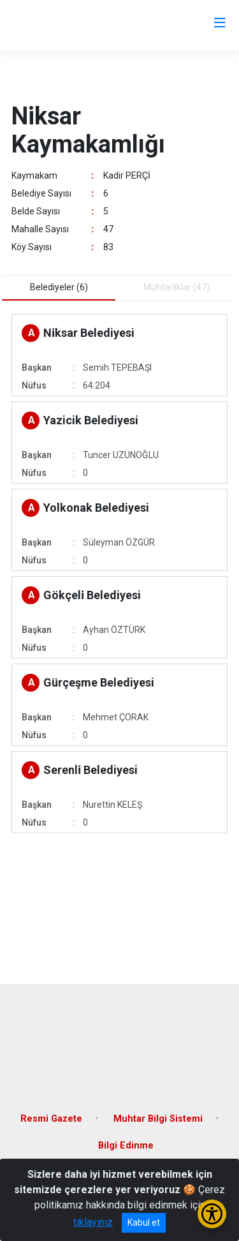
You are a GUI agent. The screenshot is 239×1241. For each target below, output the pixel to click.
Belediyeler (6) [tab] (59, 287)
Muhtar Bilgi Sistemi (158, 1118)
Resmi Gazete (51, 1118)
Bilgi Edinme (126, 1145)
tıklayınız (93, 1222)
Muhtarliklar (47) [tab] (176, 287)
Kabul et (143, 1222)
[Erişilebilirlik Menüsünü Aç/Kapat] (212, 1214)
